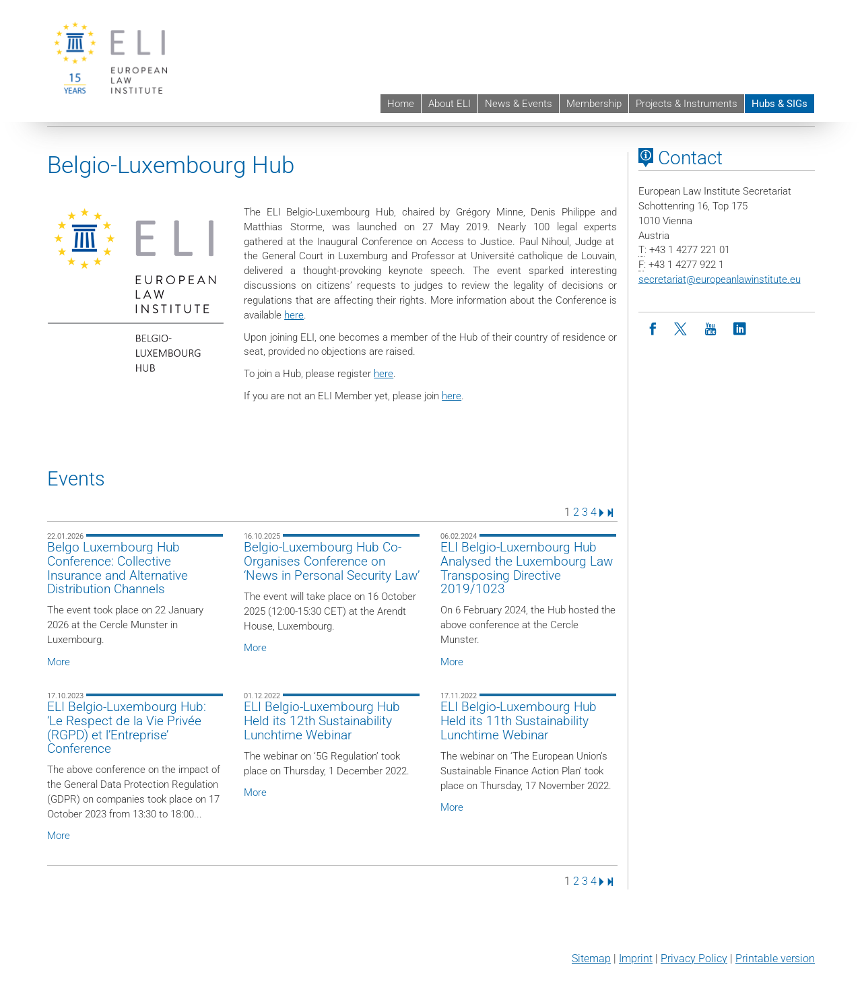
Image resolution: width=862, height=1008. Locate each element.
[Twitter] (681, 329)
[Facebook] (652, 329)
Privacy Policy (694, 958)
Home (400, 104)
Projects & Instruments (686, 104)
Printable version (775, 958)
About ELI (449, 104)
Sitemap (591, 958)
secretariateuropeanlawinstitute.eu (719, 279)
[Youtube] (710, 329)
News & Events (518, 104)
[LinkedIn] (739, 329)
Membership (594, 104)
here (294, 315)
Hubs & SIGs (779, 104)
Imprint (636, 958)
